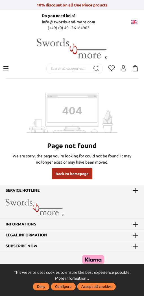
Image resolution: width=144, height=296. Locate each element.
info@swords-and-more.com (68, 22)
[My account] (123, 68)
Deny (41, 286)
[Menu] (6, 68)
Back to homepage (72, 174)
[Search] (96, 68)
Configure (63, 286)
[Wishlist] (111, 68)
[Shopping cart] (135, 68)
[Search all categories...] (68, 68)
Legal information (26, 235)
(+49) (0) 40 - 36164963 (69, 28)
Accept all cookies (96, 286)
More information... (72, 278)
